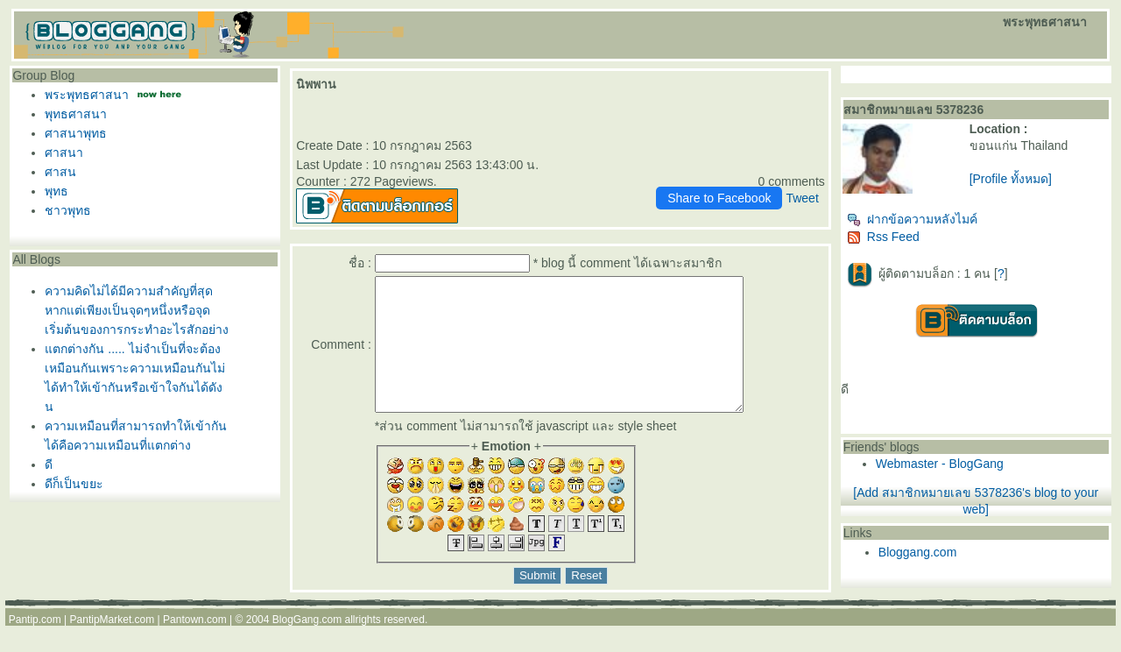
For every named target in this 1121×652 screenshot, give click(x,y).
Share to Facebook (719, 198)
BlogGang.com (307, 646)
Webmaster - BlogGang (940, 464)
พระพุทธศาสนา (87, 95)
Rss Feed (883, 237)
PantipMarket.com (112, 646)
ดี (49, 464)
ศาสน (60, 172)
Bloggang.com (917, 552)
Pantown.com (195, 646)
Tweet (802, 198)
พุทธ (56, 191)
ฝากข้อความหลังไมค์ (912, 219)
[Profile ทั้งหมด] (1010, 179)
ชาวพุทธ (68, 210)
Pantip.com (35, 646)
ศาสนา (64, 152)
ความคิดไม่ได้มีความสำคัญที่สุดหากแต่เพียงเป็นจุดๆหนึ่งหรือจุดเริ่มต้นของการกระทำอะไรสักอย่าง (137, 310)
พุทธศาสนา (76, 114)
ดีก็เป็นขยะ (74, 484)
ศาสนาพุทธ (76, 133)
